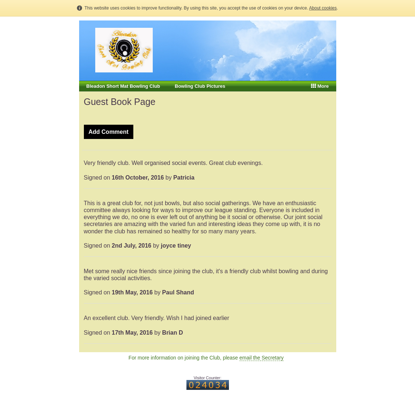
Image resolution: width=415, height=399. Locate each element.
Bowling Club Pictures (200, 86)
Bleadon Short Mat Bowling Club (123, 86)
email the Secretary (262, 358)
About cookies (323, 8)
